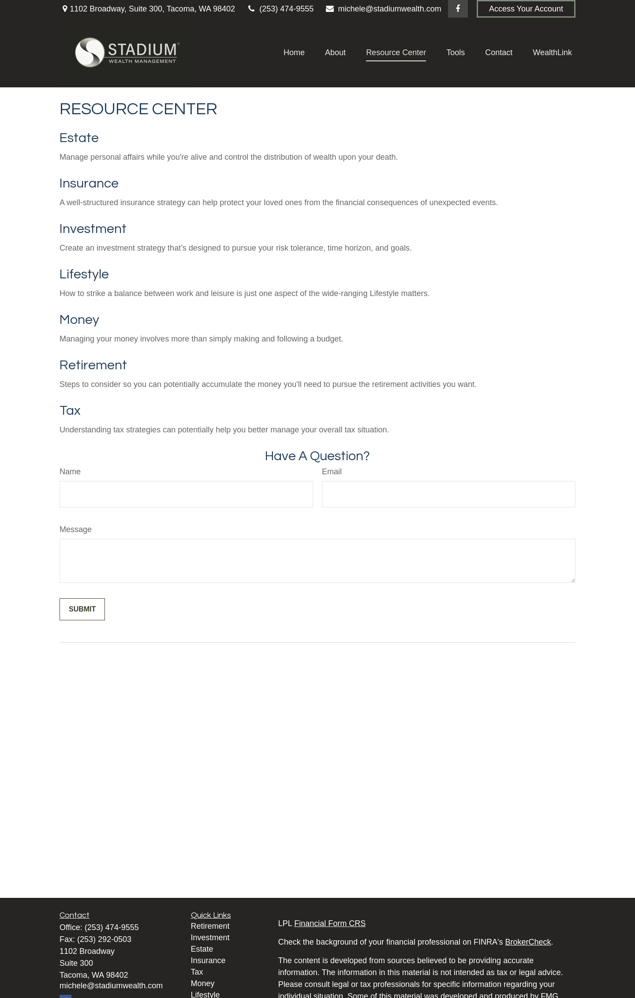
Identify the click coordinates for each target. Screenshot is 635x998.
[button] (294, 52)
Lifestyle (84, 274)
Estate (79, 138)
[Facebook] (458, 9)
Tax (70, 410)
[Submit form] (82, 609)
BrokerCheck (528, 942)
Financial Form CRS (330, 923)
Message (76, 529)
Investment (93, 229)
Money (79, 319)
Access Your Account (526, 8)
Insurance (89, 183)
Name (70, 471)
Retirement (93, 365)
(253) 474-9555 (280, 8)
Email (332, 471)
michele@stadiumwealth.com (383, 8)
